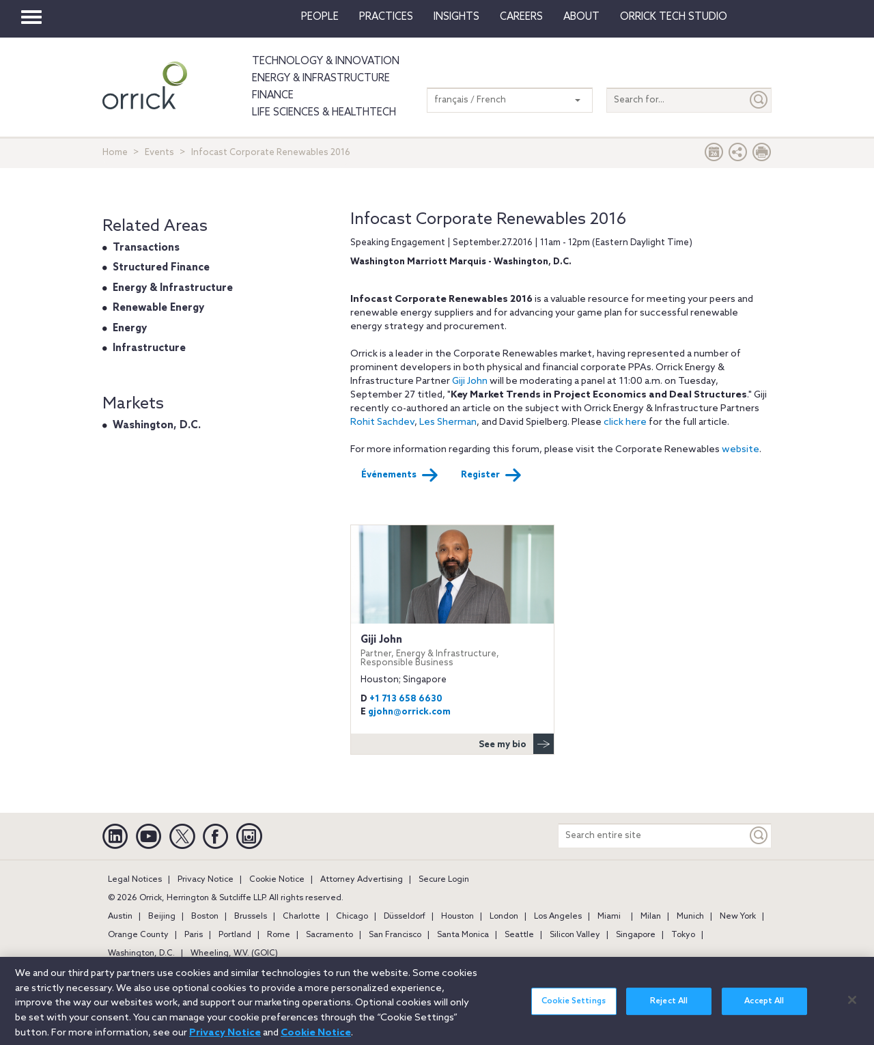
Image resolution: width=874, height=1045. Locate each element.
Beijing (161, 916)
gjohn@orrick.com (409, 712)
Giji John (470, 381)
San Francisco (395, 935)
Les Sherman (448, 422)
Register (491, 475)
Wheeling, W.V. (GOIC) (234, 953)
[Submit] (759, 100)
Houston (457, 916)
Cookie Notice (277, 879)
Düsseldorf (404, 916)
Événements (399, 475)
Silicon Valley (575, 935)
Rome (278, 935)
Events (159, 153)
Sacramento (329, 935)
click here (625, 422)
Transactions (146, 248)
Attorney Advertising (361, 879)
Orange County (138, 935)
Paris (193, 935)
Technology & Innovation (325, 61)
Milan (650, 916)
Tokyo (683, 935)
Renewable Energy (158, 308)
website (740, 450)
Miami (609, 916)
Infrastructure (149, 348)
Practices (386, 17)
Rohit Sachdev (382, 422)
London (504, 916)
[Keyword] (759, 835)
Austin (120, 916)
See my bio (516, 744)
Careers (521, 17)
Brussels (250, 916)
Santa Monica (463, 935)
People (320, 17)
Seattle (519, 935)
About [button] (581, 17)
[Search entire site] (653, 835)
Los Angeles (558, 916)
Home (115, 153)
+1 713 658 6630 (405, 699)
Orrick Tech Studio (673, 17)
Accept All (764, 1009)
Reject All (669, 1009)
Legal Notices (135, 879)
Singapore (636, 935)
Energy (130, 328)
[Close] (852, 1007)
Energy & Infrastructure (321, 78)
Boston (204, 916)
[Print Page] (762, 155)
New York (738, 916)
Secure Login (444, 879)
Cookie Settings (573, 1009)
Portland (234, 935)
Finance (273, 95)
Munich (690, 916)
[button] (738, 155)
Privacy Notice (206, 879)
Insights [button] (456, 17)
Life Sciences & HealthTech (324, 113)
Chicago (352, 916)
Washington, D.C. (157, 425)
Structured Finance (161, 268)
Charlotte (301, 916)
